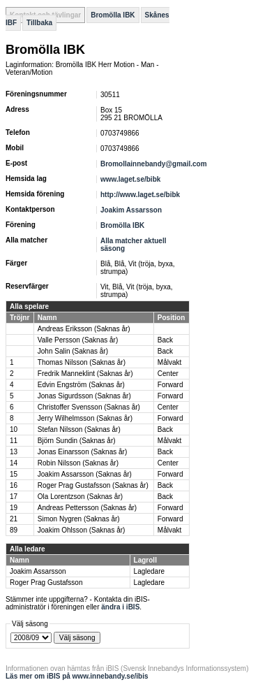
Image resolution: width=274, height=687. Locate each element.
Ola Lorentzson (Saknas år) (80, 496)
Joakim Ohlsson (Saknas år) (81, 530)
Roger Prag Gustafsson (46, 582)
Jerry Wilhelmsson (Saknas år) (85, 418)
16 (13, 485)
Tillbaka (39, 23)
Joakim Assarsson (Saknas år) (85, 474)
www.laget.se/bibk (130, 179)
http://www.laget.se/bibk (140, 194)
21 (13, 519)
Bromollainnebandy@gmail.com (153, 164)
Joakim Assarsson (131, 210)
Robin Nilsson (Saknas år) (78, 463)
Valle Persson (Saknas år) (78, 340)
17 (13, 496)
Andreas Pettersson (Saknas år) (87, 508)
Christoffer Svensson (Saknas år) (89, 407)
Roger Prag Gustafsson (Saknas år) (93, 485)
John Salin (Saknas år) (73, 351)
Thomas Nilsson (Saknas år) (81, 362)
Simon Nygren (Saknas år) (79, 519)
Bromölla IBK (113, 15)
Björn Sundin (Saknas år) (77, 440)
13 (13, 452)
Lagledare (149, 571)
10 (13, 429)
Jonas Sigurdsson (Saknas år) (84, 396)
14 (13, 463)
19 (13, 508)
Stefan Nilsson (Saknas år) (79, 429)
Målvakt (169, 362)
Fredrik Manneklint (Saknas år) (85, 373)
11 (13, 440)
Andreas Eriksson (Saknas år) (84, 329)
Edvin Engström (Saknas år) (81, 385)
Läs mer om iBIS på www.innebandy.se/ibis (77, 676)
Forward (170, 385)
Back (165, 340)
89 (13, 530)
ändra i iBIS (120, 607)
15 (13, 474)
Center (168, 373)
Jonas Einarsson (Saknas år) (82, 452)
